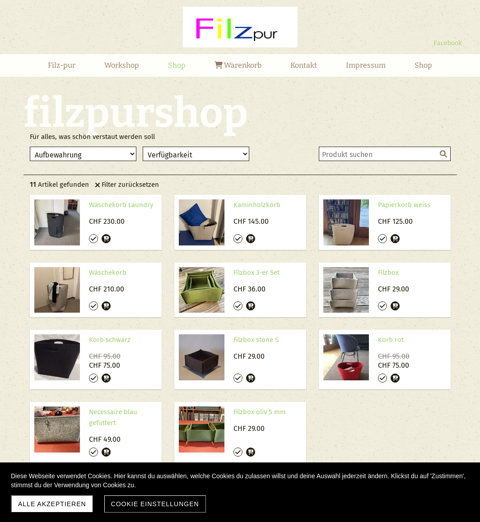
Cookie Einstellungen (155, 504)
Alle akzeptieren (52, 504)
